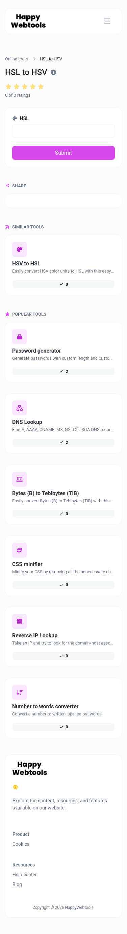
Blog (17, 884)
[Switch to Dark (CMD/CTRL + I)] (15, 787)
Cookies (20, 844)
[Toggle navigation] (107, 21)
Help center (24, 874)
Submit (63, 153)
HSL (20, 118)
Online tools (16, 58)
